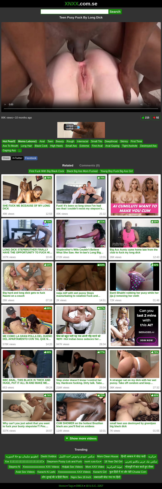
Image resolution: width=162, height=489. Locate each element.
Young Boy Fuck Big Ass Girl (116, 171)
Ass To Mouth (10, 145)
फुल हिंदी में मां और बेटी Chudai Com (127, 472)
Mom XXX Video (95, 466)
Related (67, 165)
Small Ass (71, 145)
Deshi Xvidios (48, 456)
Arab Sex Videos (25, 472)
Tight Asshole (129, 145)
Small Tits (96, 141)
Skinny (124, 141)
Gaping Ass (9, 150)
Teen (50, 141)
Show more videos (81, 438)
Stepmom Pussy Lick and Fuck (64, 461)
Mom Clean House (107, 456)
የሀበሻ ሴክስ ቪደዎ (93, 461)
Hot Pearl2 (9, 141)
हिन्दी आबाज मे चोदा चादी (133, 456)
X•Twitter (17, 158)
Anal (42, 141)
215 (145, 117)
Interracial (82, 141)
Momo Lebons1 (27, 141)
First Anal (97, 145)
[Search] (74, 11)
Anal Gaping (112, 145)
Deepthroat (111, 141)
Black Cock (41, 145)
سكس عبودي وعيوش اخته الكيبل (76, 456)
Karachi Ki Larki (46, 472)
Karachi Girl (100, 472)
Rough (70, 141)
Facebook (30, 158)
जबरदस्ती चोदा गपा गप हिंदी (107, 477)
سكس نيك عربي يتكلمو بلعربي (141, 461)
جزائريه (152, 456)
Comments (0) (89, 165)
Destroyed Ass (148, 145)
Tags (71, 486)
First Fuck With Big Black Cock (46, 171)
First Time (136, 141)
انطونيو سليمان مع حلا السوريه (22, 456)
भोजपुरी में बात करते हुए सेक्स (139, 466)
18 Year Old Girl (113, 461)
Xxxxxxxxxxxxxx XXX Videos (74, 472)
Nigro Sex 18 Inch (81, 477)
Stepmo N (14, 466)
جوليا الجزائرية (114, 466)
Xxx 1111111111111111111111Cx (24, 461)
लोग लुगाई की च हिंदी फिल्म (55, 477)
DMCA (80, 486)
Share (6, 158)
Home (62, 486)
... (20, 150)
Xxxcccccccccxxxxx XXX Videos (41, 466)
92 (156, 117)
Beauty (60, 141)
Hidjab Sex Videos (72, 466)
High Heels (56, 145)
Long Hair (26, 145)
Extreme (84, 145)
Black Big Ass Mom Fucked (82, 171)
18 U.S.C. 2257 (94, 486)
